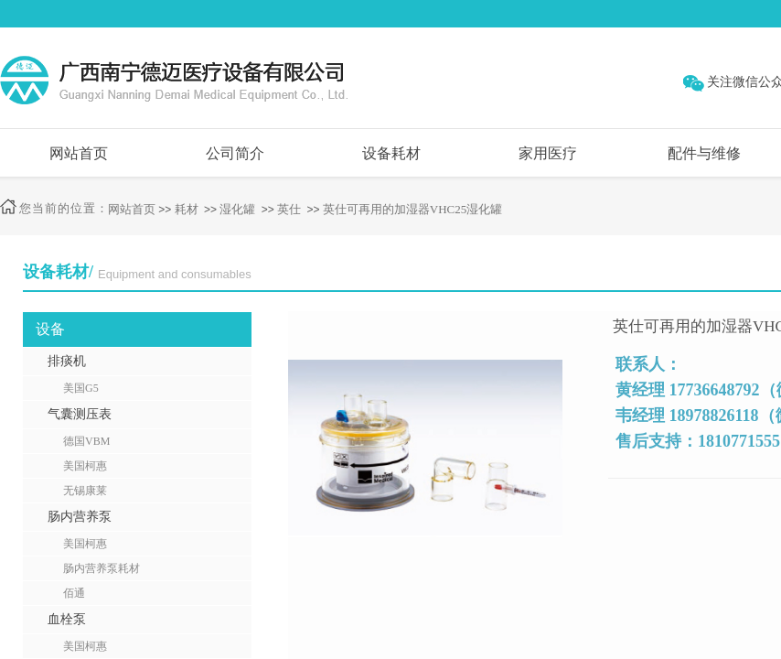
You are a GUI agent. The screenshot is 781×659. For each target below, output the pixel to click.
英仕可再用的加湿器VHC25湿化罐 (412, 209)
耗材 (186, 209)
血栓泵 (67, 619)
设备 (50, 329)
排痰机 (67, 361)
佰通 (74, 593)
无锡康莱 (85, 490)
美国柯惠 (85, 465)
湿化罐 (237, 209)
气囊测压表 (80, 414)
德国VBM (86, 441)
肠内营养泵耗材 (101, 568)
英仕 (289, 209)
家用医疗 (548, 153)
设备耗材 (391, 153)
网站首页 (78, 153)
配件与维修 (704, 153)
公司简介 (235, 153)
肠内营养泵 (80, 517)
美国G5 (81, 388)
